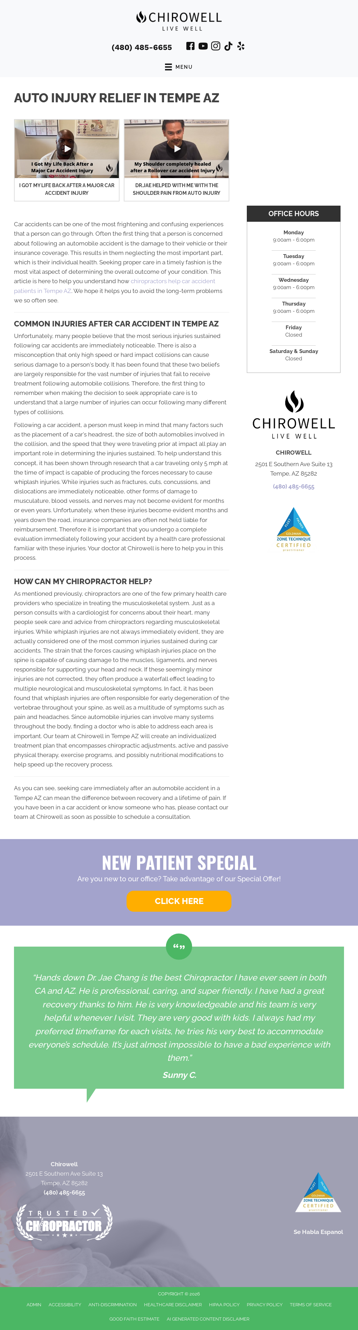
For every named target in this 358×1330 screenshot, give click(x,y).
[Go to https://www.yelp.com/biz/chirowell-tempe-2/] (240, 47)
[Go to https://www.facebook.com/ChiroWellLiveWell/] (190, 47)
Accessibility (65, 1304)
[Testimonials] (179, 1018)
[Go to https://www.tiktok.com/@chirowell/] (228, 47)
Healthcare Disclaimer (173, 1304)
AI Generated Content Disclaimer (208, 1319)
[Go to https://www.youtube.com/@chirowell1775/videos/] (203, 47)
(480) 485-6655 (142, 47)
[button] (66, 148)
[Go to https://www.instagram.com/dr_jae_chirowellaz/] (215, 47)
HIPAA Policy (224, 1304)
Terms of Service (311, 1304)
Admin (34, 1304)
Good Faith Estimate (134, 1319)
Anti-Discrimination (112, 1304)
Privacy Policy (264, 1304)
